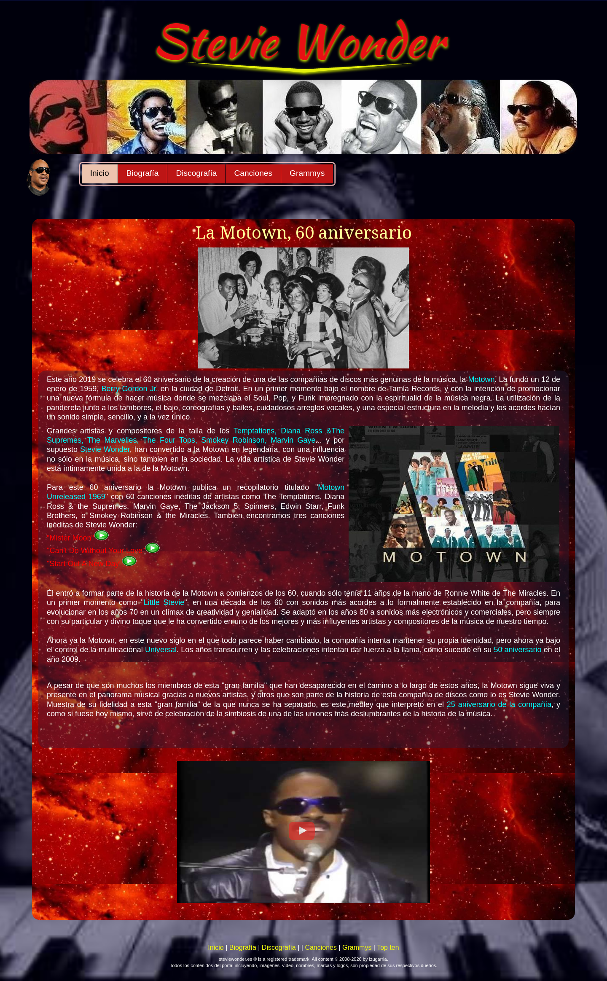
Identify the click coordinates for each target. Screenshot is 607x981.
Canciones (253, 173)
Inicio (99, 173)
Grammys (307, 173)
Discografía (196, 173)
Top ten (388, 947)
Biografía (142, 173)
